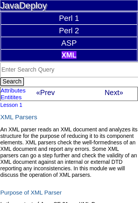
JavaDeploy (23, 5)
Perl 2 (69, 30)
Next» (114, 92)
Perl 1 (69, 18)
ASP (69, 43)
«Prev (45, 92)
